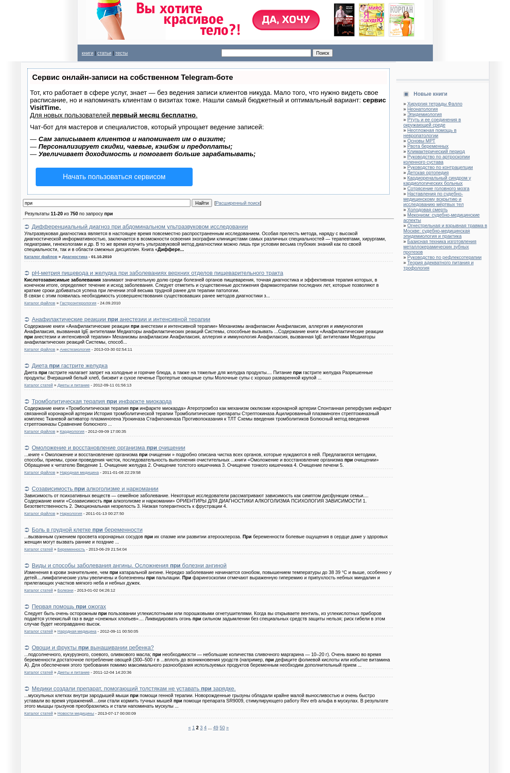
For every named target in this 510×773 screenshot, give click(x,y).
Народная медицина (79, 472)
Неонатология (422, 109)
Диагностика (74, 257)
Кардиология (72, 431)
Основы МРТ (421, 140)
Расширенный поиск (238, 203)
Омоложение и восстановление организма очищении (108, 447)
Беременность (71, 549)
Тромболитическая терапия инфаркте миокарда (102, 401)
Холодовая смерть (427, 209)
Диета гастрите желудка (70, 365)
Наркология (71, 513)
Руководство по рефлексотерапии (444, 257)
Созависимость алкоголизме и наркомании (95, 488)
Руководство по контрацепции (440, 167)
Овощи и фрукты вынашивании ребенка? (93, 647)
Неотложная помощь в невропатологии (430, 133)
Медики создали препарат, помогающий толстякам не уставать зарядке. (134, 688)
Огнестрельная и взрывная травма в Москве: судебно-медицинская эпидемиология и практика (445, 231)
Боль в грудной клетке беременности (87, 529)
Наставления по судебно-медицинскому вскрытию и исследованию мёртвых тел (433, 199)
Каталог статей (38, 385)
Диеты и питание (73, 385)
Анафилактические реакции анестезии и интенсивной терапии (121, 319)
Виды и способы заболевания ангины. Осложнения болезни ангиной (129, 565)
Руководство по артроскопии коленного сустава (436, 159)
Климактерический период (436, 151)
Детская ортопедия (428, 172)
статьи (104, 53)
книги (87, 53)
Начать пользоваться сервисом (114, 176)
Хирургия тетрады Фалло (434, 103)
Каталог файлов (40, 257)
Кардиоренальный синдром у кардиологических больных (437, 180)
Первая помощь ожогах (69, 606)
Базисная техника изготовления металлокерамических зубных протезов (439, 247)
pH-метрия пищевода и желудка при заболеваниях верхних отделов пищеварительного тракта (157, 273)
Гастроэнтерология (78, 303)
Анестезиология (75, 349)
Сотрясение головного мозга (438, 188)
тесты (121, 53)
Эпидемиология (424, 114)
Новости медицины (75, 713)
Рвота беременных (428, 146)
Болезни (65, 590)
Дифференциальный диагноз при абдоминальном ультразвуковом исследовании (140, 226)
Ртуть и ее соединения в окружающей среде (432, 122)
